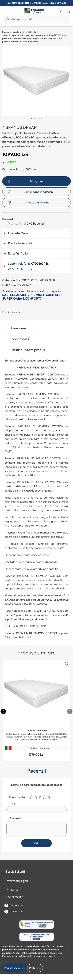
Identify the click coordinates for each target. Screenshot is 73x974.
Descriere (15, 328)
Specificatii (17, 339)
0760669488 (40, 264)
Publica (36, 843)
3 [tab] (38, 118)
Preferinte (35, 967)
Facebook (13, 905)
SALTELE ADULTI (31, 32)
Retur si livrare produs (25, 350)
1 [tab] (31, 118)
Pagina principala (10, 32)
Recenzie (15, 818)
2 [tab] (35, 118)
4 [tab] (42, 118)
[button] (61, 11)
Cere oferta (11, 311)
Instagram (14, 911)
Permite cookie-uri (14, 967)
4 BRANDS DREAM (19, 127)
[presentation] (69, 711)
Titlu (13, 803)
